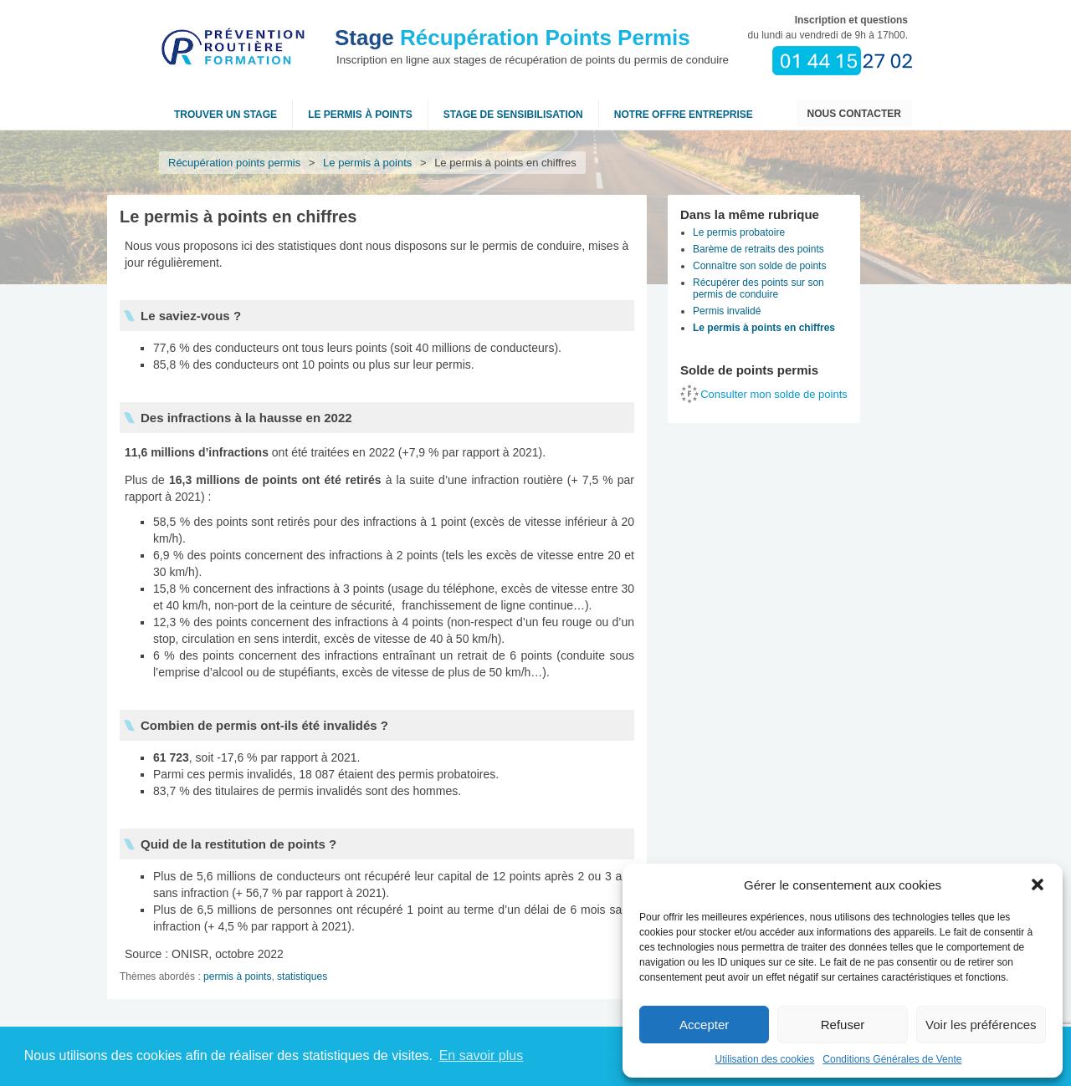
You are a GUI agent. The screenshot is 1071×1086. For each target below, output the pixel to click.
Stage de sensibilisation (513, 114)
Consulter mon (774, 394)
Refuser (843, 1024)
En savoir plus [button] (481, 1055)
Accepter (704, 1024)
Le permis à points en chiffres (764, 328)
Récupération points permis (234, 162)
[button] (1037, 884)
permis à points (237, 976)
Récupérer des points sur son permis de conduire (758, 288)
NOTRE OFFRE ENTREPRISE (683, 114)
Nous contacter (854, 114)
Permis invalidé (727, 311)
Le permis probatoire (739, 232)
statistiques (302, 976)
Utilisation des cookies (765, 1059)
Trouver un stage (225, 114)
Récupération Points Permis (512, 37)
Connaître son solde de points (759, 266)
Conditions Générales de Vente (891, 1059)
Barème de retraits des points (758, 249)
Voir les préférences (981, 1024)
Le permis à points (360, 114)
